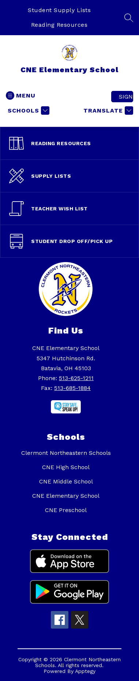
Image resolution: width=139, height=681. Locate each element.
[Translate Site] (107, 110)
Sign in (126, 96)
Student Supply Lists (59, 10)
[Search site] (128, 17)
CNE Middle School (66, 481)
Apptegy (85, 671)
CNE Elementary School (65, 495)
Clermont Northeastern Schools (66, 452)
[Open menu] (20, 95)
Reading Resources (59, 24)
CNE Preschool (66, 510)
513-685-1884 (72, 387)
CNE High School (66, 467)
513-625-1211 (76, 378)
